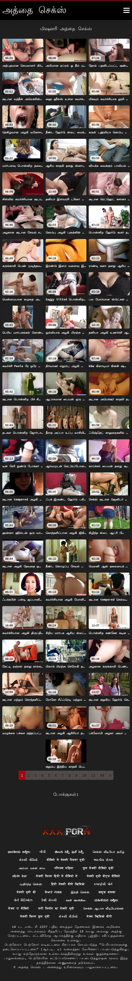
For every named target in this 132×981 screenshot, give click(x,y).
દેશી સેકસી (79, 891)
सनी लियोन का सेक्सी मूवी (99, 899)
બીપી (62, 840)
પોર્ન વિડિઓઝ (52, 891)
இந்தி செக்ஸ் (109, 882)
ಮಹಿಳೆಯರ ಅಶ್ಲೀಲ (26, 899)
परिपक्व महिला (100, 857)
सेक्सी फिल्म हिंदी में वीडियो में (101, 865)
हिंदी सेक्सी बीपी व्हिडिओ (105, 874)
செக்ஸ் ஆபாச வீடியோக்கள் (31, 908)
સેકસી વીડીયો (113, 908)
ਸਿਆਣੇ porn (81, 882)
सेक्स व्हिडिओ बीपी (66, 916)
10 (84, 775)
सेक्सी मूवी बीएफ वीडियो (26, 874)
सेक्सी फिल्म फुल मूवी (78, 908)
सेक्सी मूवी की (52, 882)
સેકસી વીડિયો (62, 849)
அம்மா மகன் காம (65, 857)
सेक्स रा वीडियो (59, 899)
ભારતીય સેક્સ (31, 857)
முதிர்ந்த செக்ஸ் (66, 874)
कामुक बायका (23, 891)
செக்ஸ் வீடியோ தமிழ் (25, 849)
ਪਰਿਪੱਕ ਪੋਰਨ (60, 865)
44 (102, 775)
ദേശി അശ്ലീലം (107, 891)
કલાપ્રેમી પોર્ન (23, 882)
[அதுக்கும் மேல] (126, 10)
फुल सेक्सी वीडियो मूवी (25, 865)
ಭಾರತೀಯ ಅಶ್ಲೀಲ (37, 840)
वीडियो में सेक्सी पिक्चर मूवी (102, 849)
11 (93, 775)
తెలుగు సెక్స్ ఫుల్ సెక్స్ (91, 840)
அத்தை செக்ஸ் (30, 967)
